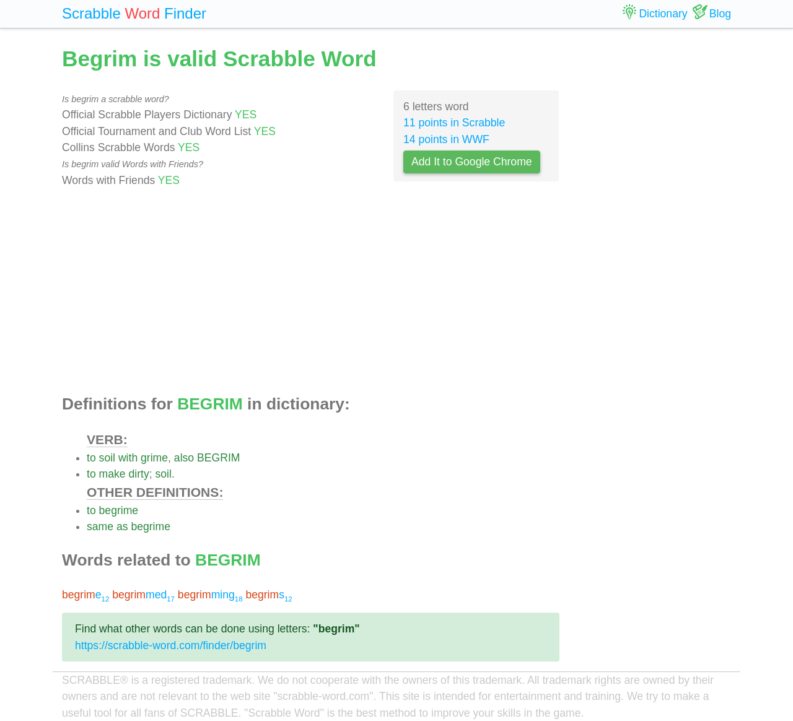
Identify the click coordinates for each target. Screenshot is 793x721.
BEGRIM (218, 458)
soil (107, 458)
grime (154, 458)
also (184, 458)
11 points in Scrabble (454, 122)
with (128, 458)
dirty (139, 474)
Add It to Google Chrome (471, 161)
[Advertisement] (310, 291)
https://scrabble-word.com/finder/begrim (170, 645)
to (91, 458)
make (112, 474)
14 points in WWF (446, 139)
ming (210, 594)
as (122, 526)
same (100, 526)
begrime (119, 510)
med (143, 594)
